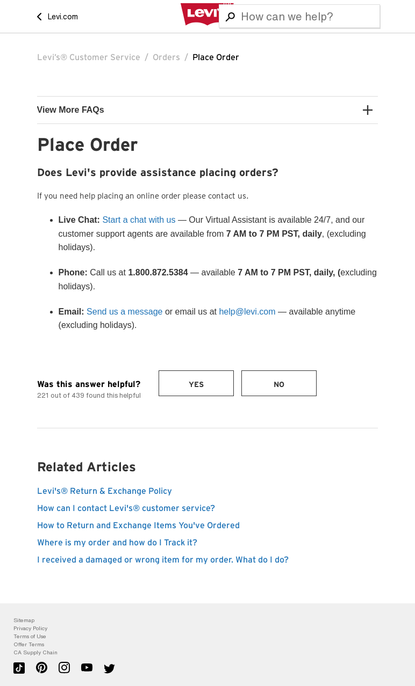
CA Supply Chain (35, 652)
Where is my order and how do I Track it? (117, 542)
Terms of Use (29, 636)
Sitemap (23, 620)
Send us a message (124, 311)
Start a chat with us (138, 219)
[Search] (299, 16)
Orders (166, 57)
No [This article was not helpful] (279, 385)
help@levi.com (247, 311)
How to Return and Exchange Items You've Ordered (138, 525)
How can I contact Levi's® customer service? (126, 508)
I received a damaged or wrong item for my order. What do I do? (163, 560)
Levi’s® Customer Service (88, 57)
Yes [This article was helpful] (196, 385)
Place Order (215, 57)
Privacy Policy (30, 628)
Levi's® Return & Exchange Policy (104, 491)
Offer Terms (28, 644)
